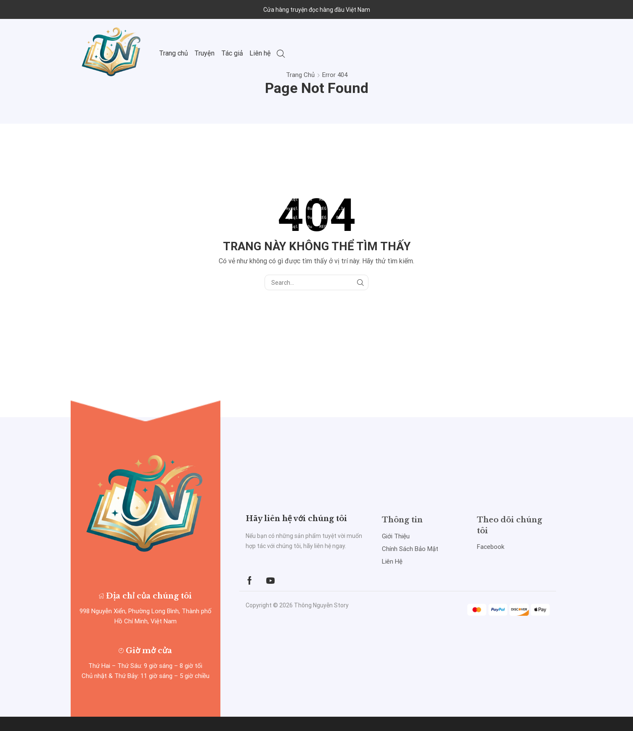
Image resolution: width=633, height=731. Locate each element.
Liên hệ (260, 53)
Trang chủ (173, 53)
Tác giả (232, 53)
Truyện (204, 53)
